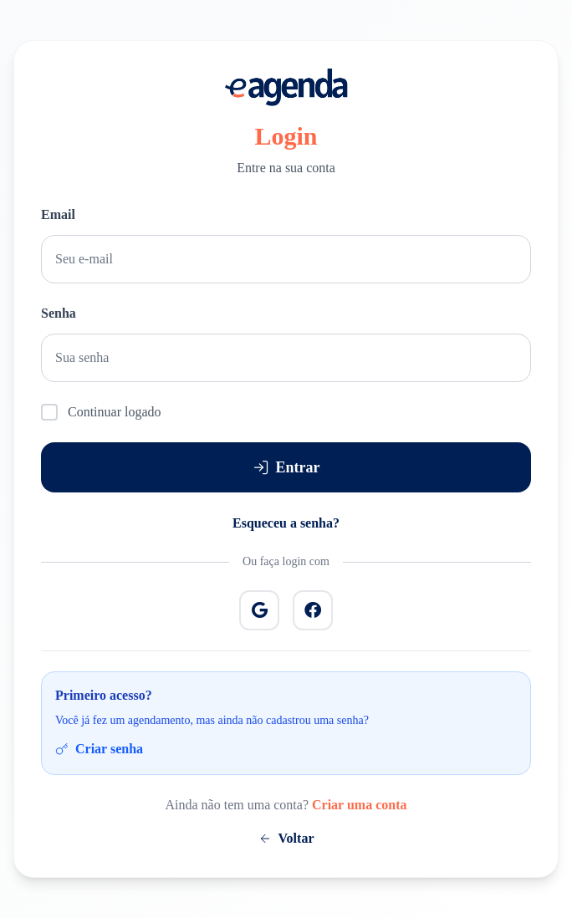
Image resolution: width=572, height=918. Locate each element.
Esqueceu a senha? (286, 523)
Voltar (286, 838)
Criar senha (99, 749)
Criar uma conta (359, 805)
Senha (58, 313)
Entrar (286, 467)
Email (58, 214)
